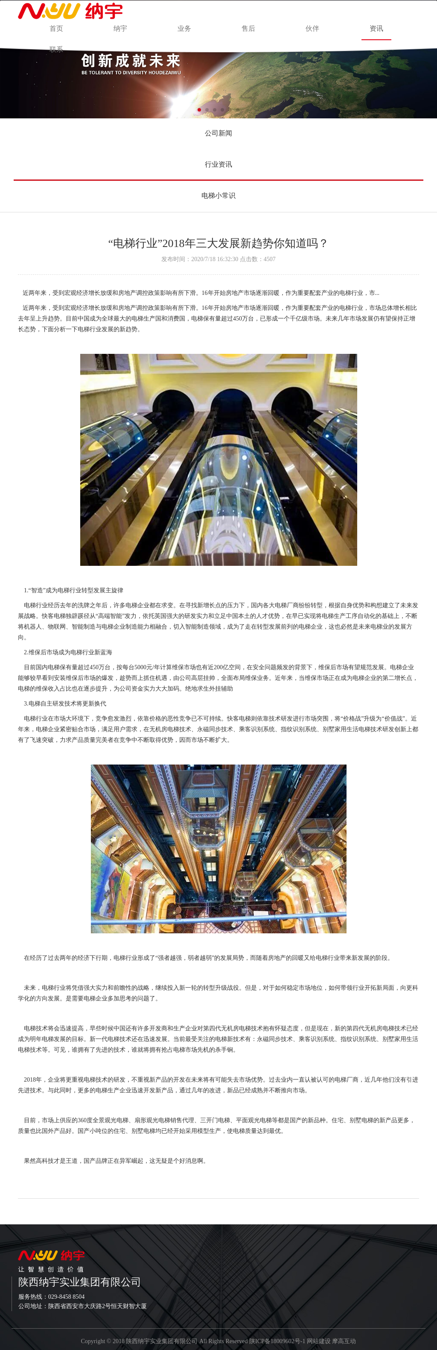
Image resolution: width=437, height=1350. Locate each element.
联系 (56, 49)
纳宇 (120, 28)
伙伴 (312, 28)
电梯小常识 (218, 195)
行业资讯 (218, 164)
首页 (56, 28)
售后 (248, 28)
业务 (184, 28)
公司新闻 (218, 133)
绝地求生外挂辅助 (209, 688)
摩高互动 (344, 1341)
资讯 (376, 28)
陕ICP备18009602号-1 (277, 1341)
